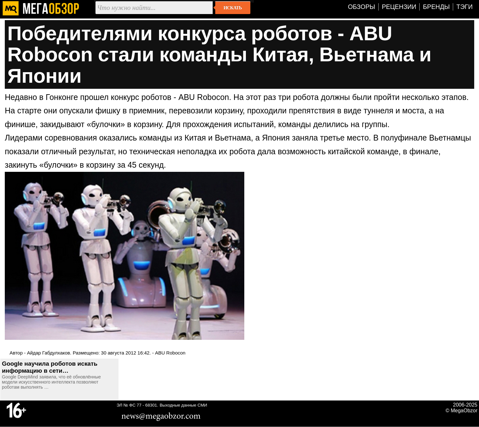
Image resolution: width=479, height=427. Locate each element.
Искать (233, 7)
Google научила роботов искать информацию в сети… (49, 367)
